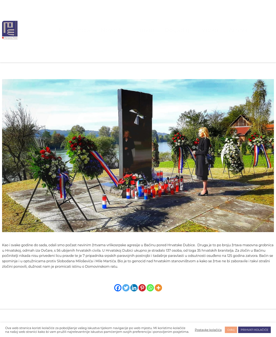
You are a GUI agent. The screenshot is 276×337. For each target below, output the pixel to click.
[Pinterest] (142, 287)
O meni (145, 30)
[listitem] (138, 255)
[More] (158, 287)
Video (193, 30)
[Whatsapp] (150, 287)
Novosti (122, 30)
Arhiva (213, 30)
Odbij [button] (231, 329)
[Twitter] (126, 287)
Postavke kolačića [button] (208, 330)
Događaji (169, 30)
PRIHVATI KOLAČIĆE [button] (254, 329)
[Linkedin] (134, 287)
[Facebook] (117, 287)
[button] (138, 255)
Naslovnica (96, 30)
